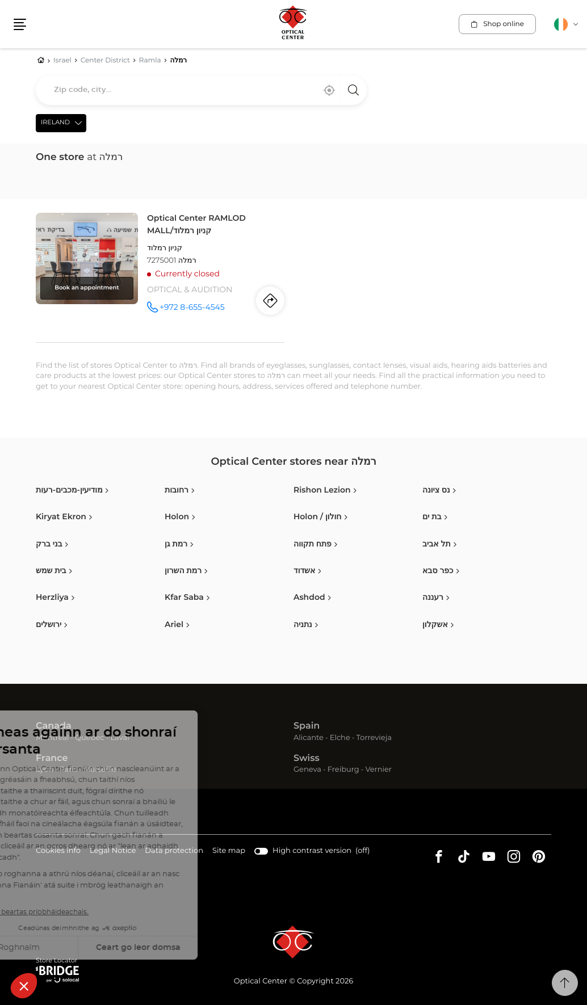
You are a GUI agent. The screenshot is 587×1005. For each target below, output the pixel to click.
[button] (20, 24)
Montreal (52, 738)
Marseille (99, 769)
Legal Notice (113, 851)
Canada (54, 726)
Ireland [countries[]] (55, 123)
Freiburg (343, 769)
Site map (228, 851)
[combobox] (201, 90)
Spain (307, 726)
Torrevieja (374, 738)
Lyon (44, 769)
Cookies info (58, 851)
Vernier (378, 769)
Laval (119, 738)
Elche (340, 738)
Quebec (89, 738)
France (52, 758)
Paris (69, 769)
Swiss (307, 758)
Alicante (309, 738)
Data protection (174, 851)
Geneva (307, 769)
